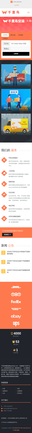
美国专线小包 (23, 418)
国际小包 (7, 83)
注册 (3, 388)
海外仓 (17, 418)
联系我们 (7, 234)
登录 (18, 388)
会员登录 (16, 5)
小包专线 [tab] (5, 35)
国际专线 (7, 108)
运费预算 (19, 391)
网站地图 (16, 430)
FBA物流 (20, 35)
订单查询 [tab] (5, 38)
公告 (3, 393)
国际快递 (7, 132)
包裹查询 (4, 391)
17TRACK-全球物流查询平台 (9, 422)
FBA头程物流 (11, 418)
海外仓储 (12, 35)
